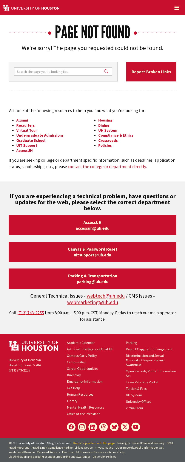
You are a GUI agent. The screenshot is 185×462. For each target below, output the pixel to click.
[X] (125, 427)
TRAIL (169, 443)
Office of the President (83, 414)
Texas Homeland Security (148, 443)
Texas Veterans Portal (142, 382)
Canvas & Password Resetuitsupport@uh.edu (92, 252)
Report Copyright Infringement (149, 349)
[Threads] (103, 427)
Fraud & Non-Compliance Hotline (52, 448)
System (134, 395)
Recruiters (25, 125)
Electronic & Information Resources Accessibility (93, 452)
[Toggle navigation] (177, 7)
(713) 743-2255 (30, 312)
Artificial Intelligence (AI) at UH (90, 349)
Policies (105, 145)
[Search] (58, 71)
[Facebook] (71, 427)
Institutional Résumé (22, 452)
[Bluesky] (114, 427)
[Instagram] (82, 427)
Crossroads (108, 140)
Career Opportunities (82, 368)
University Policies (104, 457)
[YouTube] (135, 427)
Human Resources (80, 394)
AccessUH (24, 150)
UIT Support (26, 145)
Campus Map (76, 362)
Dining (103, 125)
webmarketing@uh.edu (92, 302)
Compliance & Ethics (115, 135)
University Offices (138, 401)
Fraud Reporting (19, 448)
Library (72, 401)
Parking (131, 342)
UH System (107, 130)
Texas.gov (123, 443)
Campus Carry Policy (82, 355)
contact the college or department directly (107, 166)
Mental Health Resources (85, 407)
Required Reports (48, 452)
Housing (105, 120)
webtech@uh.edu (106, 295)
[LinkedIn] (92, 427)
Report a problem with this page (94, 443)
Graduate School (30, 140)
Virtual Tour (26, 130)
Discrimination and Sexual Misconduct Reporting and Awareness (145, 360)
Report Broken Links (151, 71)
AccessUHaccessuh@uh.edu (92, 225)
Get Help (73, 388)
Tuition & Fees (136, 388)
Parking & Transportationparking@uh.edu (92, 278)
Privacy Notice (104, 448)
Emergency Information (85, 381)
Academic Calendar (81, 342)
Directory (74, 375)
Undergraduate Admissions (39, 135)
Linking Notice (84, 448)
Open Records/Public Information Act (139, 448)
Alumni (22, 120)
